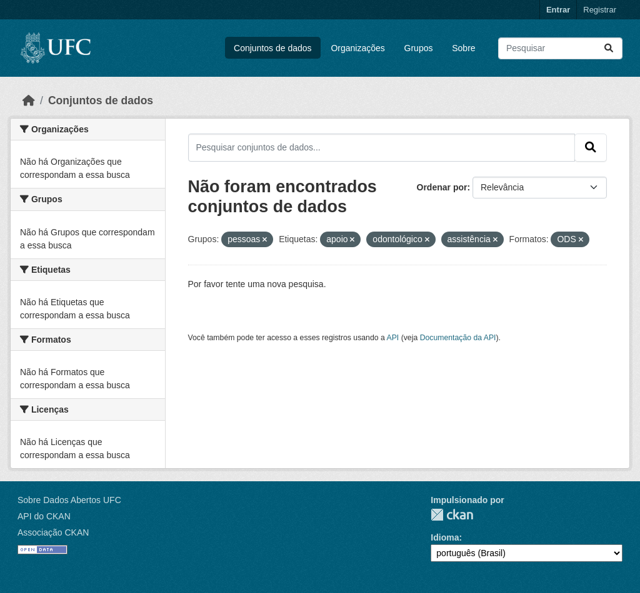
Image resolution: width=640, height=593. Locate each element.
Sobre (463, 48)
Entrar (558, 9)
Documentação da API (458, 337)
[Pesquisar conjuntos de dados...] (560, 48)
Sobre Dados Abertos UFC (69, 500)
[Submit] (608, 48)
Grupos (418, 48)
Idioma (445, 537)
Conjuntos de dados (273, 48)
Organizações (357, 48)
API (393, 337)
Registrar (599, 9)
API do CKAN (44, 516)
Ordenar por (442, 187)
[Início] (28, 100)
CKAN (452, 514)
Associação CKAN (53, 532)
